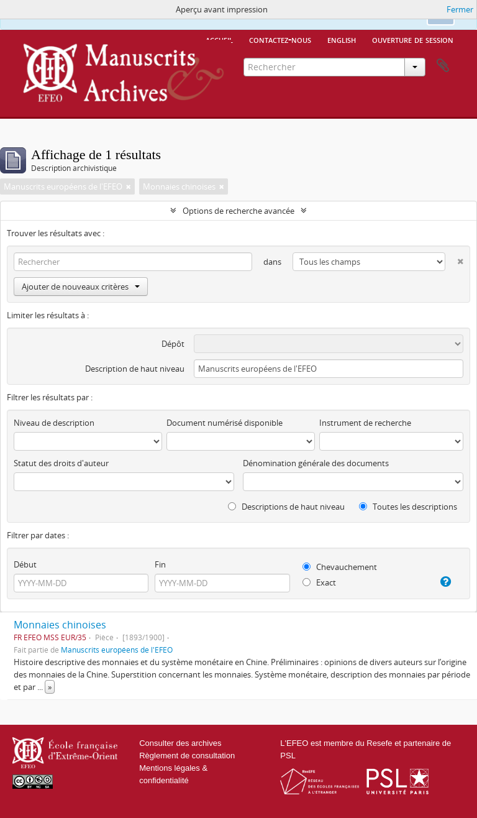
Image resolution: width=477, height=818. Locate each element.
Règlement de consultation (187, 755)
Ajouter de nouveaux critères (81, 286)
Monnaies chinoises (60, 625)
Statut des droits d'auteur (61, 463)
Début (25, 564)
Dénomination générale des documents (316, 463)
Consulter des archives (180, 743)
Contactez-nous (280, 39)
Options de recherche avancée (238, 210)
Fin (160, 564)
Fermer (460, 9)
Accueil (219, 39)
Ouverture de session (412, 39)
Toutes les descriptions (408, 506)
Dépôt (172, 343)
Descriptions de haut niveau (286, 506)
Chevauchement (339, 566)
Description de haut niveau (134, 368)
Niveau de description (54, 422)
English (341, 39)
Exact (319, 582)
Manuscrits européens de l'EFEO (117, 650)
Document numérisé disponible (224, 422)
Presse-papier (442, 65)
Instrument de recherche (365, 422)
